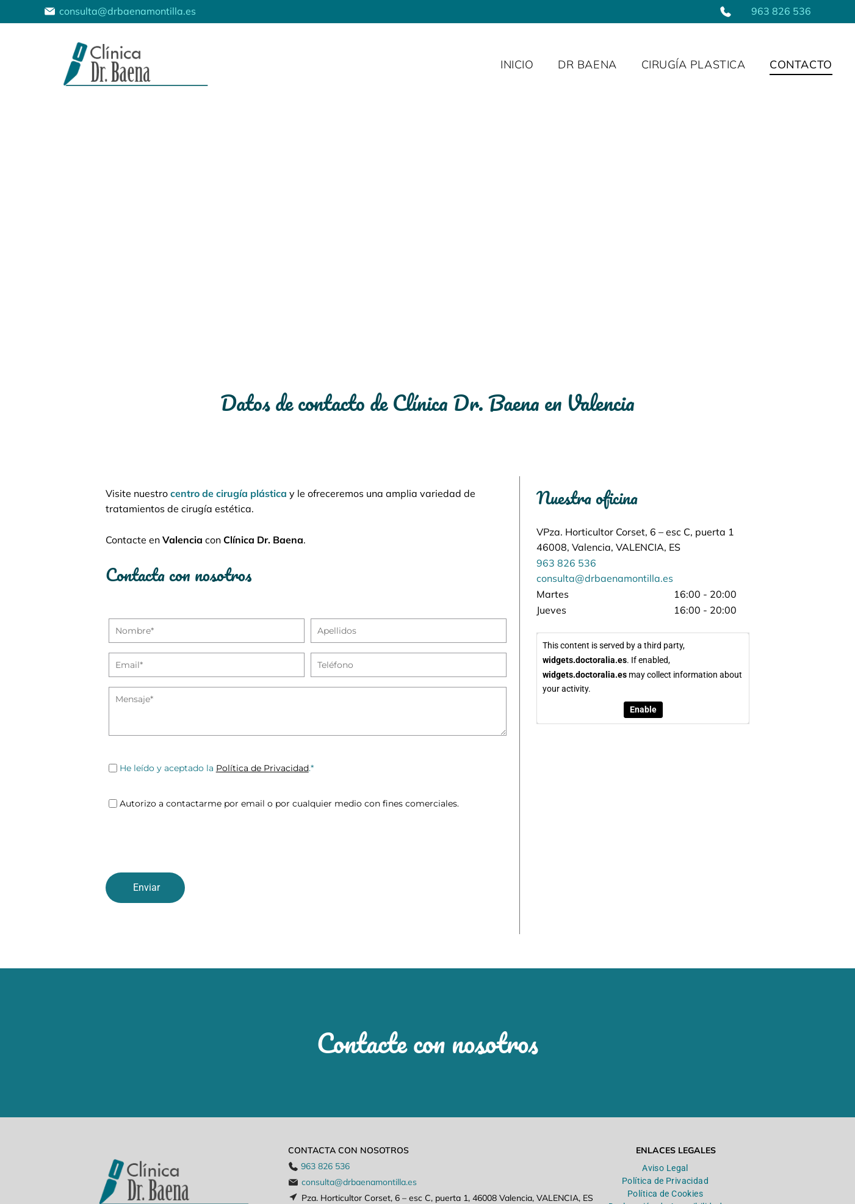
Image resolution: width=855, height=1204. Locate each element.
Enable (642, 709)
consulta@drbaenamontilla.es (127, 11)
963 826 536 (781, 11)
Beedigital (824, 1193)
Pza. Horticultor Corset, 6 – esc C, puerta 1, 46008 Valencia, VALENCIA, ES (447, 1150)
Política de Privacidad (262, 768)
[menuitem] (517, 64)
